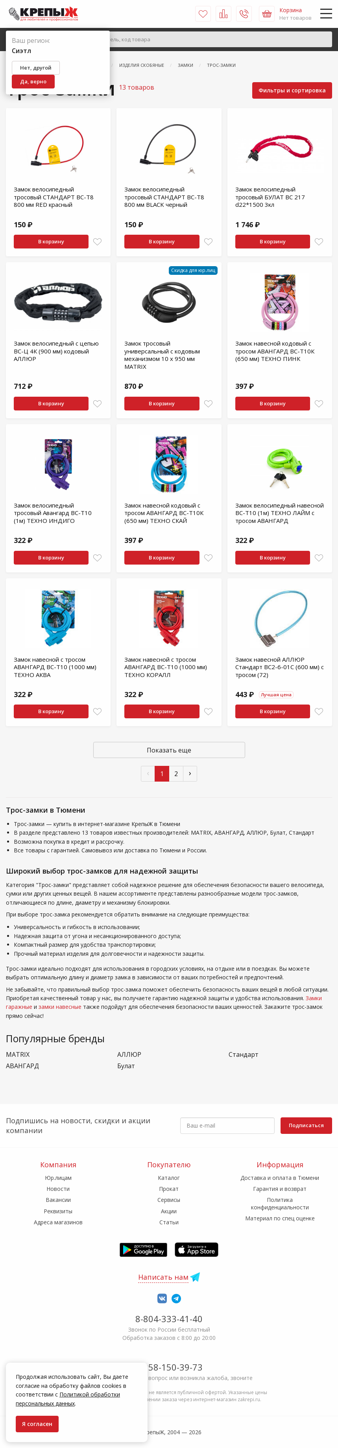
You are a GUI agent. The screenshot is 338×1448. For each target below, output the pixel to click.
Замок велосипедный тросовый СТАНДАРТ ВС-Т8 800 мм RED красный (54, 196)
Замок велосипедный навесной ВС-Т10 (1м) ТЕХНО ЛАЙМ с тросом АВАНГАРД (279, 512)
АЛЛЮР (129, 1055)
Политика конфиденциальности (280, 1203)
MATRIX (18, 1055)
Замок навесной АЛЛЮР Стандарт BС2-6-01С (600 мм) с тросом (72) (279, 667)
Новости (58, 1188)
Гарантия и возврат (280, 1188)
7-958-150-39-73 (169, 1367)
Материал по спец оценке (280, 1218)
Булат (126, 1066)
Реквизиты (58, 1211)
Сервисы (168, 1199)
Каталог (169, 1177)
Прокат (169, 1188)
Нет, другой (36, 67)
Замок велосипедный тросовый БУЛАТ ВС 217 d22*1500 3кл (270, 196)
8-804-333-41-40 (169, 1319)
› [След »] (190, 772)
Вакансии (58, 1199)
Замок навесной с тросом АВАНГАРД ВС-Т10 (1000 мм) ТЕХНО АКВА (55, 667)
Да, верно (33, 81)
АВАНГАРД (22, 1066)
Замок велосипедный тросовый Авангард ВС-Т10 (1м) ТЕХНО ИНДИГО (53, 512)
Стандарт (244, 1055)
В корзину (51, 241)
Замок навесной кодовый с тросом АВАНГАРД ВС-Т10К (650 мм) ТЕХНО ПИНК (274, 350)
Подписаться (306, 1125)
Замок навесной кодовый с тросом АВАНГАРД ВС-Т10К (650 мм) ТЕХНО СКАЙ (163, 512)
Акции (169, 1211)
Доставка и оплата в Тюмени (279, 1177)
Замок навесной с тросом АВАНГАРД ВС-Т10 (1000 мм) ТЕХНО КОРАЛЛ (165, 667)
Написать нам (163, 1277)
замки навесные (60, 1006)
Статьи (169, 1222)
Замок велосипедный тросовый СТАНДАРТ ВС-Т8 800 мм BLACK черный (164, 196)
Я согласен (37, 1424)
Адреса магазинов (58, 1222)
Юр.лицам (58, 1177)
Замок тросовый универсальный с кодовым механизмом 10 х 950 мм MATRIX (162, 354)
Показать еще (169, 750)
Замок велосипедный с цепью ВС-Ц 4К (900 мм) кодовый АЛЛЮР (56, 350)
